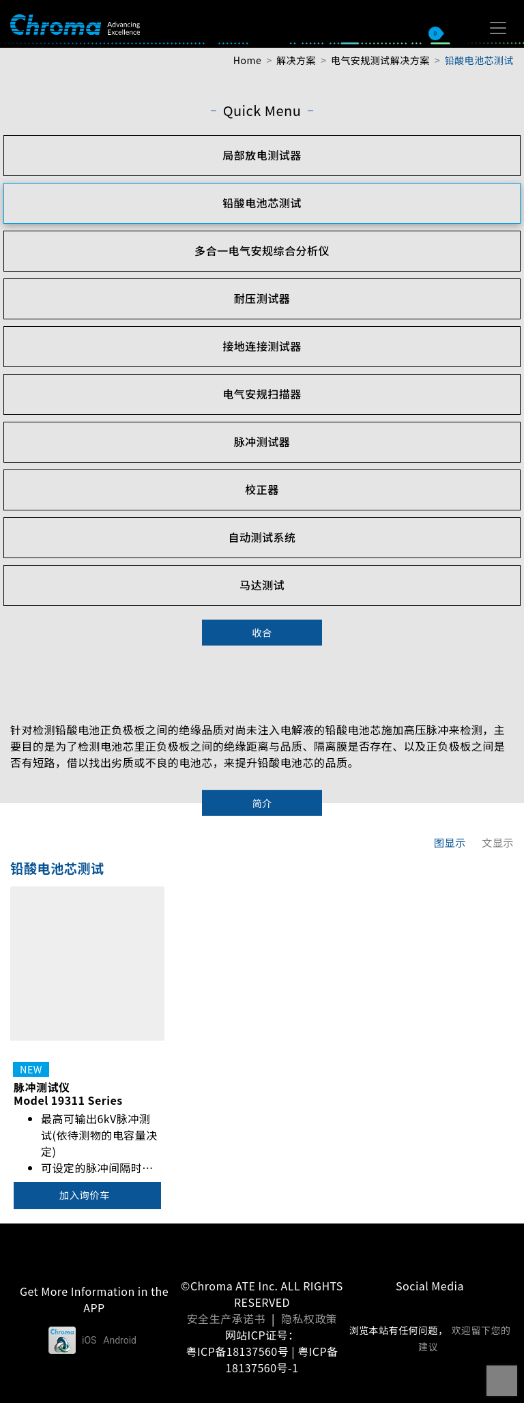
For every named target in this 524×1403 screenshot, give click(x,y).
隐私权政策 (309, 1318)
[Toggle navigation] (498, 28)
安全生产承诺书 (226, 1318)
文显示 (498, 842)
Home (247, 60)
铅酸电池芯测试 (479, 60)
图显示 (450, 842)
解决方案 (296, 60)
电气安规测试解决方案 (380, 60)
